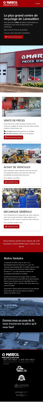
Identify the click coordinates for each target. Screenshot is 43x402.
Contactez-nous (11, 182)
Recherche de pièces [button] (13, 37)
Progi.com (6, 363)
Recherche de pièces (13, 138)
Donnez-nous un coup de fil (18, 320)
